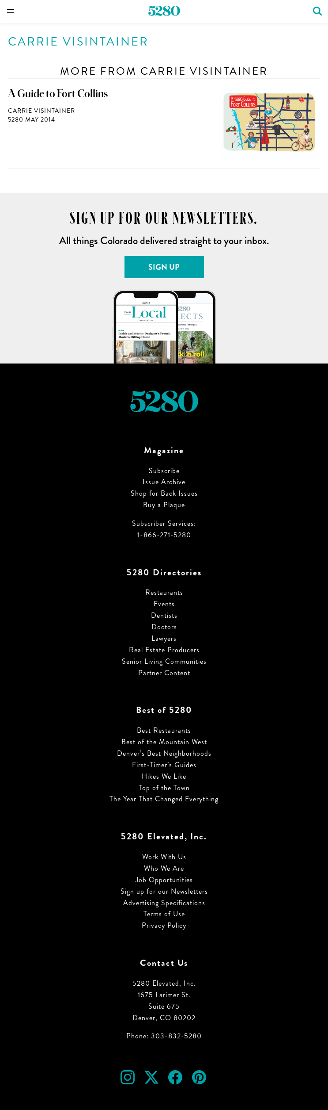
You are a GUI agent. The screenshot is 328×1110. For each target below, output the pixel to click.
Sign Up (164, 267)
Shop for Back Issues (164, 493)
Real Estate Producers (164, 650)
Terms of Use (164, 914)
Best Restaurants (164, 730)
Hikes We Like (164, 776)
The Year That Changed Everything (164, 799)
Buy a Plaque (164, 505)
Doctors (164, 627)
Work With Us (164, 857)
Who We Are (164, 868)
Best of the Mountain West (164, 742)
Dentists (164, 615)
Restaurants (164, 592)
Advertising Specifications (164, 903)
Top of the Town (164, 788)
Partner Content (164, 673)
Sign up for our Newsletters (164, 891)
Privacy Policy (164, 925)
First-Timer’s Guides (164, 765)
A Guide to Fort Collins (58, 93)
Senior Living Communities (164, 661)
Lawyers (164, 638)
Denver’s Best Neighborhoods (164, 753)
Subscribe (164, 471)
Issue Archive (164, 482)
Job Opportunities (164, 880)
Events (164, 604)
